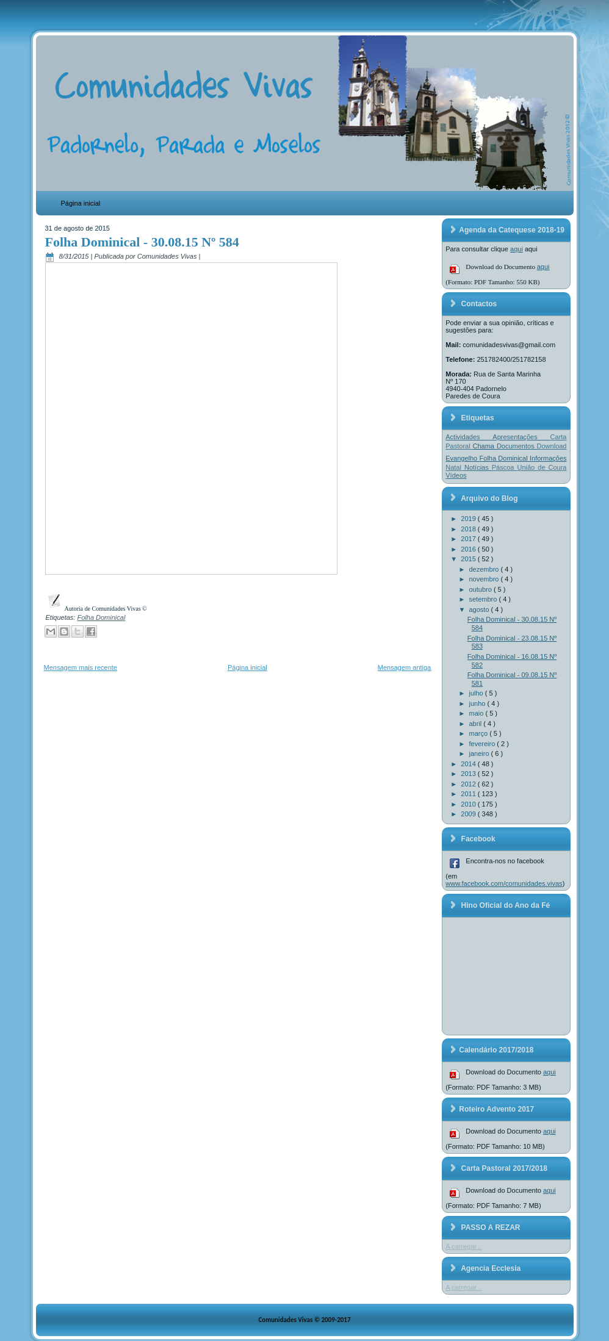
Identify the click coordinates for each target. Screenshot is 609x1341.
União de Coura (541, 467)
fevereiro (483, 743)
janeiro (480, 753)
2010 (469, 804)
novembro (485, 579)
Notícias (478, 467)
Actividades (468, 436)
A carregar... (463, 1246)
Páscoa (504, 467)
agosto (480, 609)
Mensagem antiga (404, 667)
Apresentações (521, 436)
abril (476, 723)
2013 (469, 773)
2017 (469, 538)
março (479, 733)
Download (552, 446)
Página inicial (81, 203)
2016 (469, 549)
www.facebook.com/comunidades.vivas (503, 883)
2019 (469, 518)
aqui (516, 249)
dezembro (485, 569)
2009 (469, 814)
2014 (469, 764)
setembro (484, 599)
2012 (469, 784)
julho (477, 693)
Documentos (517, 446)
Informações (548, 458)
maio (477, 713)
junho (478, 703)
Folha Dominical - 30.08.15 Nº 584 (142, 242)
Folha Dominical (101, 617)
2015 (469, 559)
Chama (485, 446)
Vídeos (455, 475)
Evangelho (462, 458)
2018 (469, 529)
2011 (469, 793)
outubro (481, 589)
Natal (454, 467)
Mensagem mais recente (80, 667)
